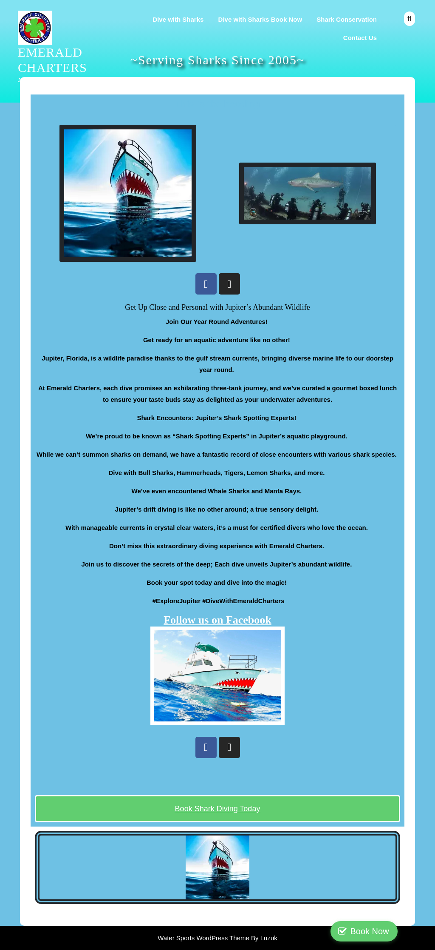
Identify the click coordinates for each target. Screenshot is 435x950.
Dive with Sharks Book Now (260, 19)
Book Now (398, 931)
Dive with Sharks (178, 19)
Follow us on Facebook (217, 620)
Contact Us (360, 37)
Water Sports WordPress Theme (204, 937)
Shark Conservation (346, 19)
